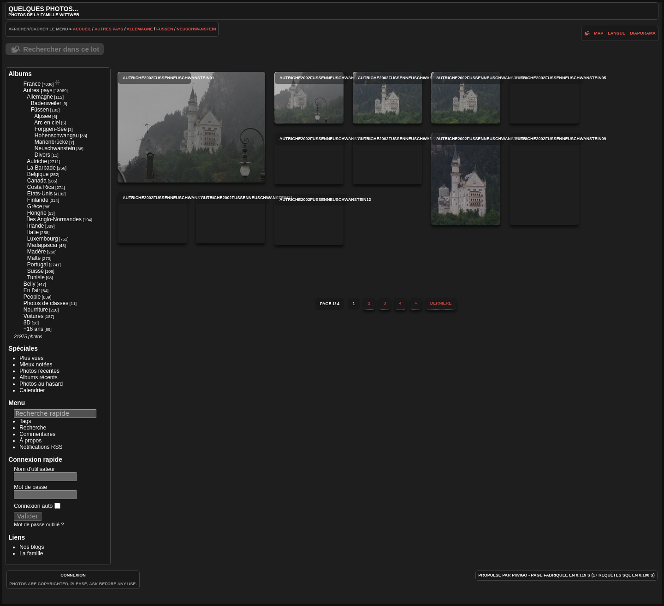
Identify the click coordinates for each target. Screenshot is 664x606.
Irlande (35, 226)
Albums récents (38, 377)
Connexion (73, 575)
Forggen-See (51, 129)
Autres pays (109, 29)
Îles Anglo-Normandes (54, 219)
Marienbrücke (51, 142)
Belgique (38, 174)
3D (27, 322)
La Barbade (41, 168)
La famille (31, 553)
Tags (25, 421)
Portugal (37, 264)
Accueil (82, 29)
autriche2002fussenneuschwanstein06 (309, 158)
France (32, 84)
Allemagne (139, 29)
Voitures (33, 316)
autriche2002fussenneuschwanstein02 (309, 98)
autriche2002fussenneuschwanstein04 (465, 98)
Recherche (32, 427)
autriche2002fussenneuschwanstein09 (544, 179)
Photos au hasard (41, 384)
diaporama (643, 33)
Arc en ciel (47, 122)
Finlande (37, 200)
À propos (30, 440)
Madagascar (42, 245)
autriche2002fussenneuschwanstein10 (152, 217)
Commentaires (37, 434)
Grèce (34, 206)
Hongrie (37, 213)
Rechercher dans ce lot (61, 49)
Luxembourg (42, 238)
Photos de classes (46, 303)
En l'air (32, 290)
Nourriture (36, 309)
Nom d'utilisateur (34, 469)
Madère (36, 251)
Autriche (37, 161)
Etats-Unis (40, 193)
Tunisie (36, 277)
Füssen (164, 29)
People (32, 297)
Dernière (441, 303)
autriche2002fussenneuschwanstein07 (387, 158)
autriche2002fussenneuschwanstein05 (544, 98)
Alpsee (42, 116)
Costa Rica (40, 187)
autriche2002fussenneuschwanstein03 (387, 98)
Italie (33, 232)
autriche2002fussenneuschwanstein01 (191, 127)
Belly (30, 284)
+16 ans (33, 329)
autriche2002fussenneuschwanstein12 (309, 219)
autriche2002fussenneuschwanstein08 (465, 179)
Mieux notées (35, 364)
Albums (20, 73)
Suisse (35, 271)
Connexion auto (37, 506)
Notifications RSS (40, 447)
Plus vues (31, 358)
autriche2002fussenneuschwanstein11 (230, 217)
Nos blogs (31, 547)
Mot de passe (30, 487)
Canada (37, 180)
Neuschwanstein (196, 29)
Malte (34, 258)
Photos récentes (39, 371)
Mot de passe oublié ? (39, 524)
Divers (42, 155)
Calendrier (32, 390)
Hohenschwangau (57, 135)
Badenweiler (46, 103)
